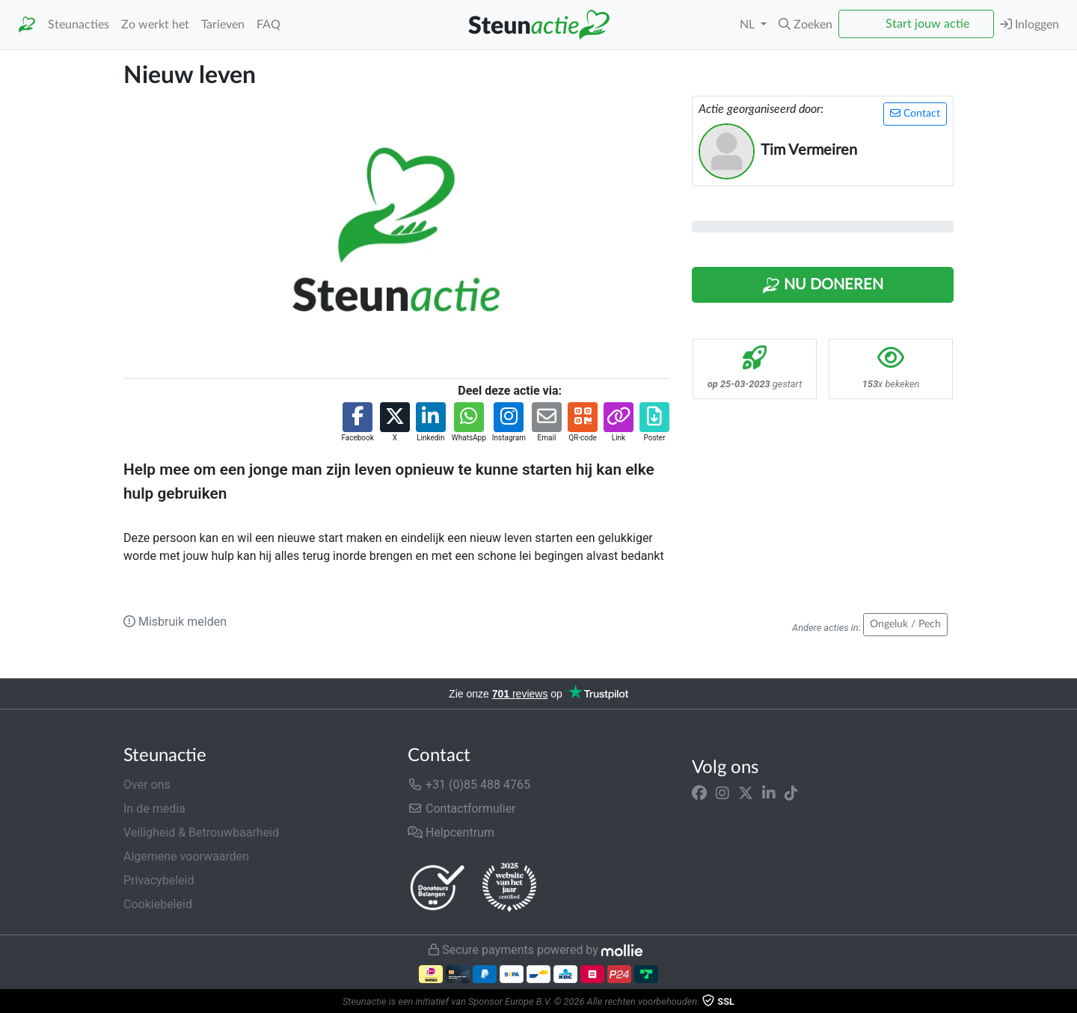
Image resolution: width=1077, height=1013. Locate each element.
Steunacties (78, 25)
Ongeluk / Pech (905, 624)
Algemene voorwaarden (186, 856)
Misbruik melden (175, 622)
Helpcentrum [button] (451, 832)
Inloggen (1029, 24)
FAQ (268, 25)
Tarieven (223, 25)
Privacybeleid (158, 880)
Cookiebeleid (157, 904)
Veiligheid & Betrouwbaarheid (201, 832)
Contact (915, 113)
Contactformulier (462, 808)
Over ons (147, 785)
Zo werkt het (155, 25)
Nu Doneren (822, 286)
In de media (154, 808)
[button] (805, 25)
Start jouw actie (927, 24)
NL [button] (749, 25)
